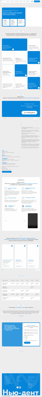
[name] (31, 330)
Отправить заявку (27, 342)
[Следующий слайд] (40, 313)
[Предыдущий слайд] (1, 313)
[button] (11, 245)
